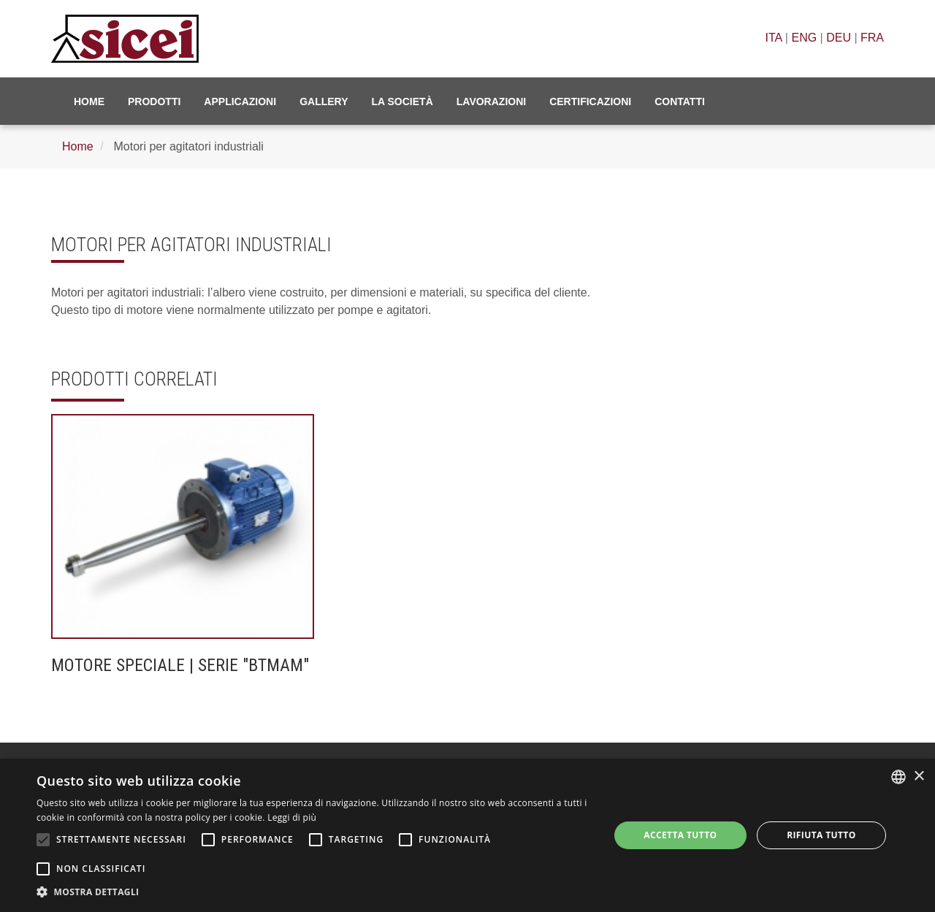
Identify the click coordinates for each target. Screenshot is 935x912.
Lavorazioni (491, 101)
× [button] (918, 776)
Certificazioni (590, 101)
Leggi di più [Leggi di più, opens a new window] (291, 817)
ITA (774, 37)
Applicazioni (240, 101)
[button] (314, 892)
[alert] (467, 835)
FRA (872, 37)
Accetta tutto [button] (680, 835)
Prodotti (154, 101)
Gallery (323, 101)
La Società (402, 101)
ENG (804, 37)
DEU (838, 37)
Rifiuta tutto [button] (821, 835)
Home (89, 101)
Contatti (679, 101)
